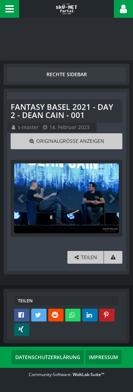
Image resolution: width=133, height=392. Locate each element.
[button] (9, 9)
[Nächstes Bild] (112, 198)
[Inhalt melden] (113, 257)
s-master (28, 127)
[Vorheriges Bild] (21, 198)
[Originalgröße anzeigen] (66, 141)
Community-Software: (66, 374)
